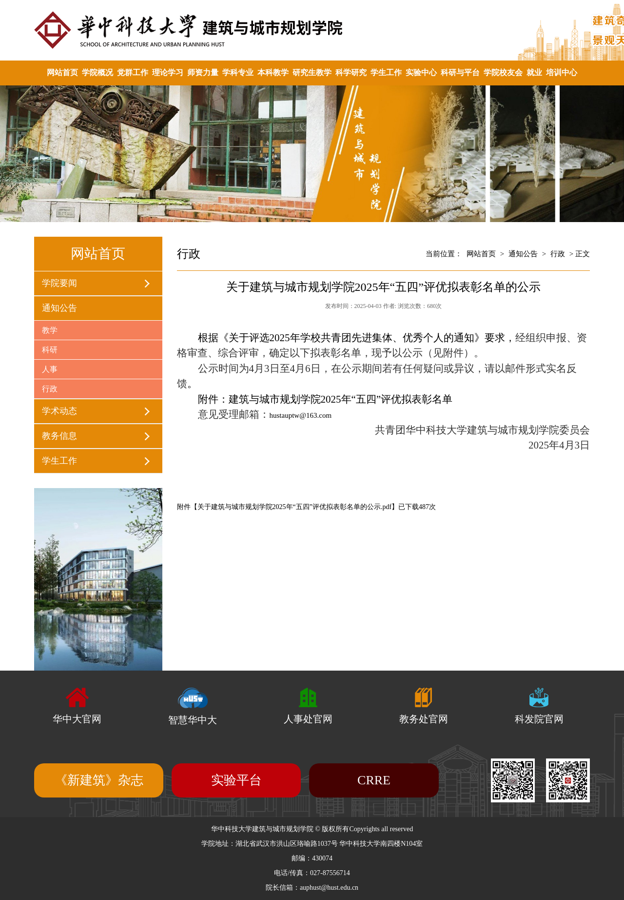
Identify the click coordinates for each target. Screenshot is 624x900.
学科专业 (238, 72)
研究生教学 (312, 72)
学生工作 (386, 72)
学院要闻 (59, 283)
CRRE (373, 780)
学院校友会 (503, 72)
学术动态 (59, 411)
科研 (50, 350)
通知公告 (59, 308)
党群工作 (132, 72)
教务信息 (59, 436)
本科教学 (273, 72)
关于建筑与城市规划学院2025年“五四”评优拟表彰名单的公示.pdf (294, 507)
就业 (534, 72)
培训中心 (561, 72)
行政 (50, 389)
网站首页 (62, 72)
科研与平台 (460, 72)
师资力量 (202, 72)
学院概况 (97, 72)
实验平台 (236, 780)
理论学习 (167, 72)
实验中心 (421, 72)
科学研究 (351, 72)
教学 (50, 330)
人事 (50, 369)
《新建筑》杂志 (99, 780)
